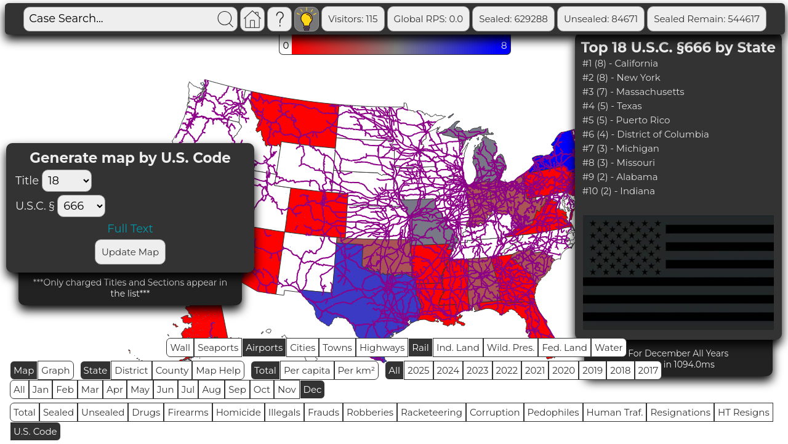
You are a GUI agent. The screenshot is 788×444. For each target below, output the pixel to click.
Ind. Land (458, 347)
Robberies (370, 412)
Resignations (680, 412)
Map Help (218, 370)
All (394, 370)
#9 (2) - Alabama (620, 177)
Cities (302, 347)
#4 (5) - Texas (612, 106)
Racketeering (431, 412)
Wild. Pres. (511, 347)
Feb (64, 389)
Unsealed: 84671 (601, 19)
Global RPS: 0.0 (429, 19)
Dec (313, 389)
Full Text (130, 229)
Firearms (187, 412)
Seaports (218, 347)
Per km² (357, 370)
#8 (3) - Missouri (618, 162)
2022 (507, 370)
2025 (418, 370)
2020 (563, 370)
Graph (55, 370)
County (172, 370)
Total (265, 370)
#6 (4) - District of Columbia (645, 134)
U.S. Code (35, 431)
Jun (165, 389)
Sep (237, 389)
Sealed (58, 412)
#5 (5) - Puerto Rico (626, 120)
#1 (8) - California (620, 63)
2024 (448, 370)
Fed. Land (564, 347)
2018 (620, 370)
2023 (477, 370)
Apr (115, 389)
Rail (420, 347)
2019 (592, 370)
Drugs (146, 412)
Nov (287, 389)
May (140, 389)
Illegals (284, 412)
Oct (262, 389)
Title (56, 180)
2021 (535, 370)
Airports (264, 347)
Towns (337, 347)
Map (24, 370)
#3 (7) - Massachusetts (633, 91)
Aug (211, 389)
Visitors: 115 (352, 19)
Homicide (238, 412)
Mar (90, 389)
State (96, 370)
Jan (41, 389)
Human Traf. (615, 412)
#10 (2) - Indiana (618, 191)
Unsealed (102, 412)
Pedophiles (553, 412)
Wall (180, 347)
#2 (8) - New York (621, 77)
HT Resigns (744, 412)
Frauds (323, 412)
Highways (382, 347)
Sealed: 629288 (513, 19)
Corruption (495, 412)
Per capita (307, 370)
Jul (188, 389)
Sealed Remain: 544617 (707, 19)
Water (609, 347)
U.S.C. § (34, 206)
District (131, 370)
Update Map (130, 252)
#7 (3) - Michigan (620, 148)
